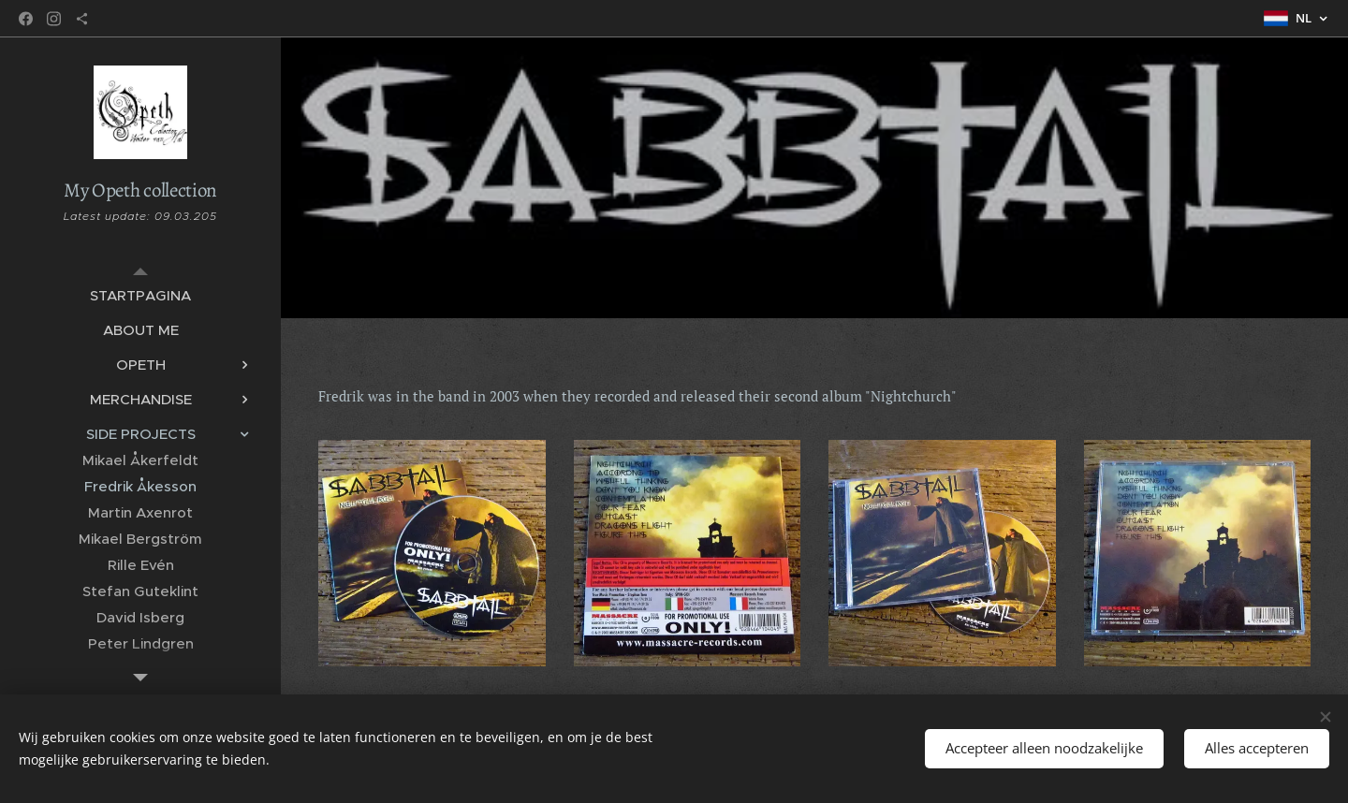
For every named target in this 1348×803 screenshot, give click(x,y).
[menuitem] (140, 295)
